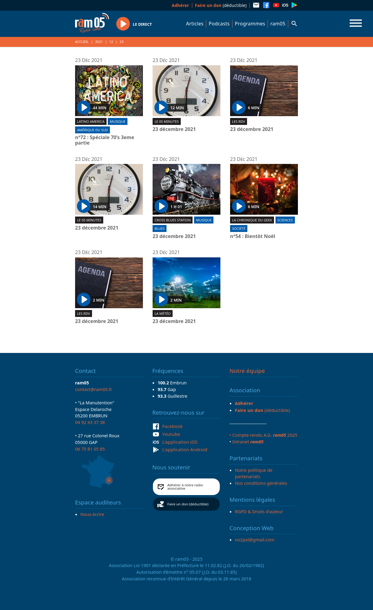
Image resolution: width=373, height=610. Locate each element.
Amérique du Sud (92, 130)
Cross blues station (172, 220)
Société (238, 228)
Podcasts (219, 23)
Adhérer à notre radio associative (185, 487)
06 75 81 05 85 (90, 449)
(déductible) (221, 5)
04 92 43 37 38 (90, 422)
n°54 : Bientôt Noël (252, 236)
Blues (159, 228)
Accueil (82, 41)
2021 (99, 41)
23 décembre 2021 (174, 129)
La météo (162, 313)
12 (111, 41)
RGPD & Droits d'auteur (259, 511)
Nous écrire (92, 514)
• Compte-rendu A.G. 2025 (263, 435)
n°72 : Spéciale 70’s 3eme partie (104, 140)
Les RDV (238, 121)
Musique (117, 121)
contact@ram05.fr (93, 389)
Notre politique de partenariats (253, 473)
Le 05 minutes (166, 121)
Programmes (250, 23)
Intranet (247, 442)
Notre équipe (247, 371)
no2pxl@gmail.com (255, 540)
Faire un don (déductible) (188, 504)
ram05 (278, 23)
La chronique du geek (252, 220)
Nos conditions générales (261, 483)
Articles (195, 23)
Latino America (90, 121)
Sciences (285, 220)
